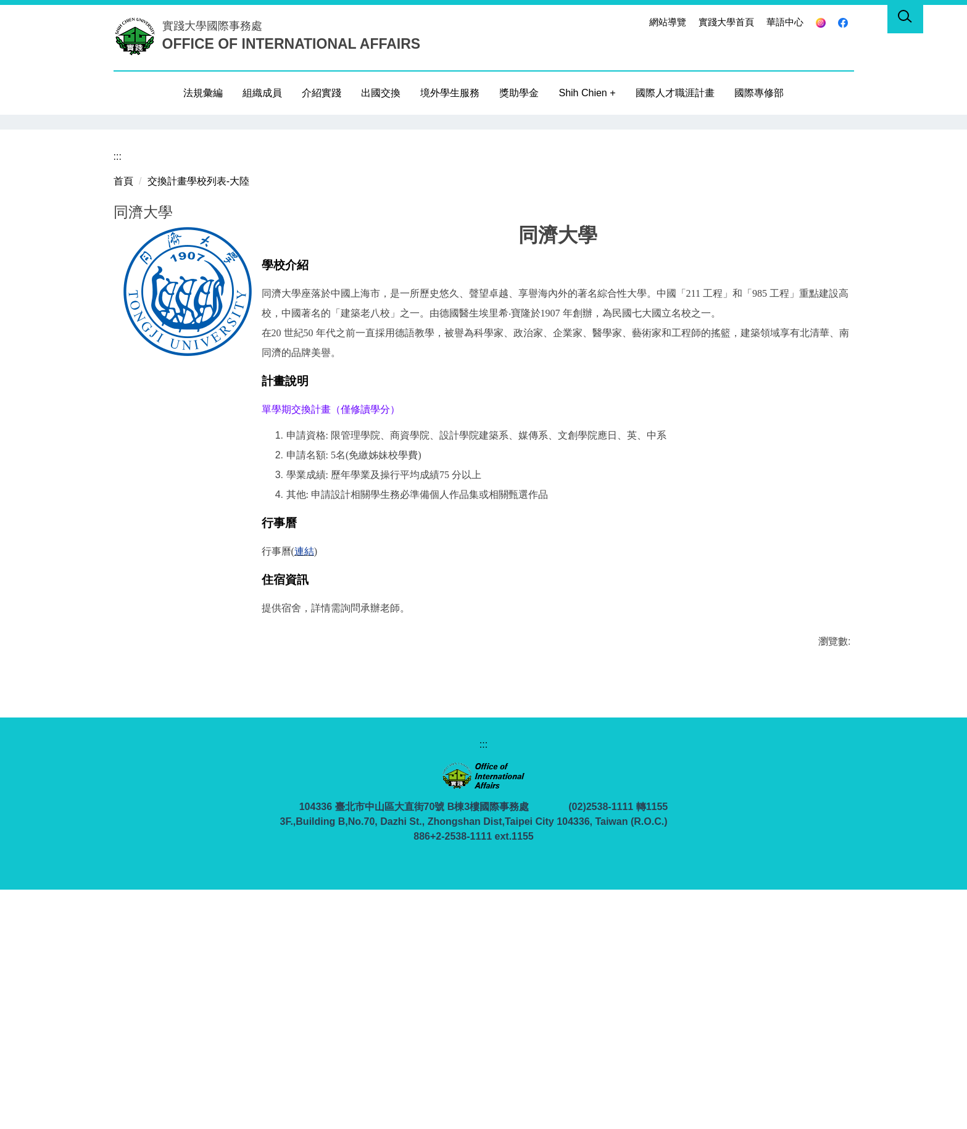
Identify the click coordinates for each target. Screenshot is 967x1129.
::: (633, 22)
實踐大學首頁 (726, 22)
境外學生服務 (449, 93)
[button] (123, 124)
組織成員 (262, 93)
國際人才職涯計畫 (675, 93)
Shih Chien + (586, 93)
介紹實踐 (321, 93)
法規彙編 (203, 93)
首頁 (123, 420)
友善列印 (168, 916)
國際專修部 (759, 93)
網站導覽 (667, 22)
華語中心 (784, 22)
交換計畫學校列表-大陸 (198, 420)
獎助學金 (519, 93)
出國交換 (380, 93)
